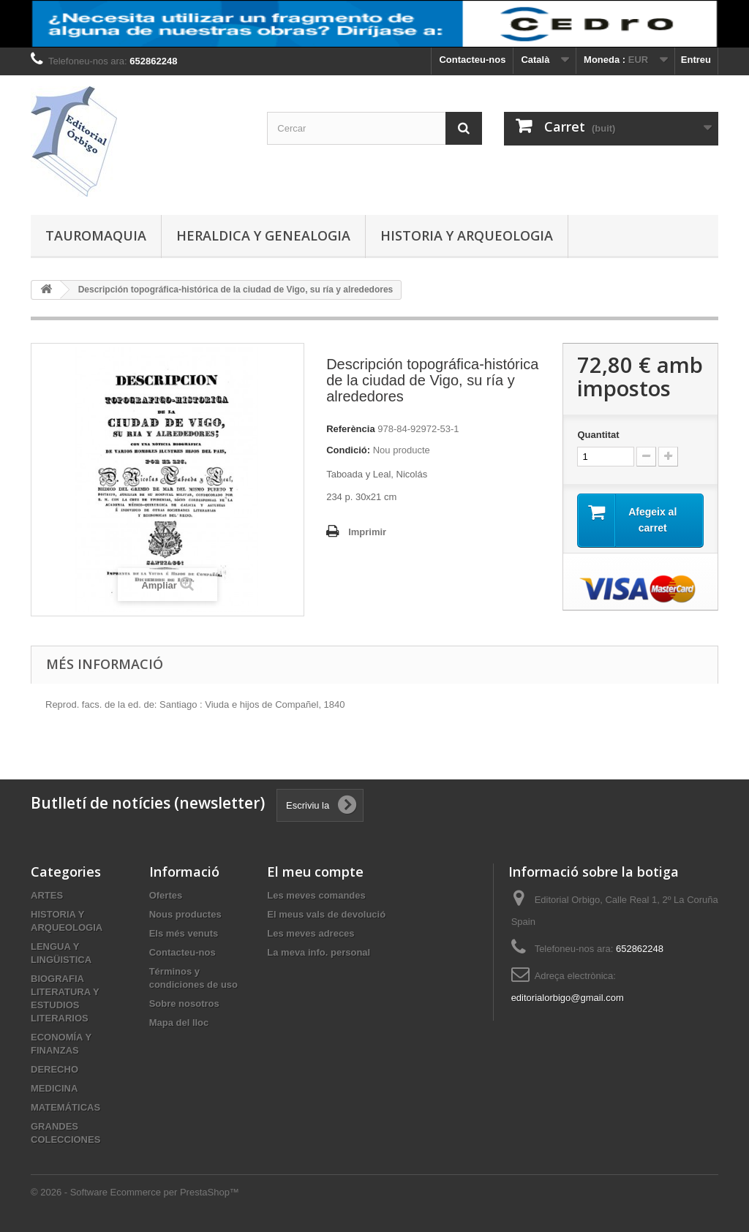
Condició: (348, 450)
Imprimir (367, 531)
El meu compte (315, 871)
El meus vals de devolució (326, 914)
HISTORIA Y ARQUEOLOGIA (466, 235)
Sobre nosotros (184, 1003)
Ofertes (166, 895)
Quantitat (598, 434)
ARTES (47, 895)
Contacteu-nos (472, 59)
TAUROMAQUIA (95, 235)
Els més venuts (184, 933)
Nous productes (185, 914)
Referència (350, 428)
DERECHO (54, 1069)
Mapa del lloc (179, 1022)
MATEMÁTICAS (65, 1107)
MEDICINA (54, 1088)
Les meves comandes (316, 895)
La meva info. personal (318, 952)
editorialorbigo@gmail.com (567, 997)
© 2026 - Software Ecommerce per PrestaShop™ (135, 1192)
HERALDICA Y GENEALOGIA (263, 235)
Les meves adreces (310, 933)
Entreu (696, 59)
